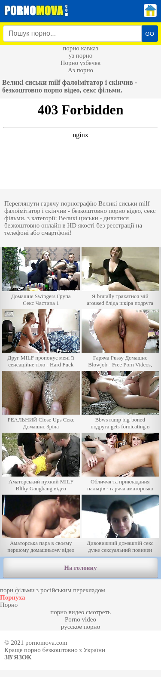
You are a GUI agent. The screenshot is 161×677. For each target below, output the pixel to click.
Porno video (80, 619)
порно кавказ (80, 48)
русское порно (80, 626)
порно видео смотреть (80, 612)
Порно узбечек (81, 62)
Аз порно (80, 70)
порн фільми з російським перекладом (52, 590)
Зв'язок (17, 657)
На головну (80, 567)
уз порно (81, 55)
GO (149, 34)
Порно (9, 604)
